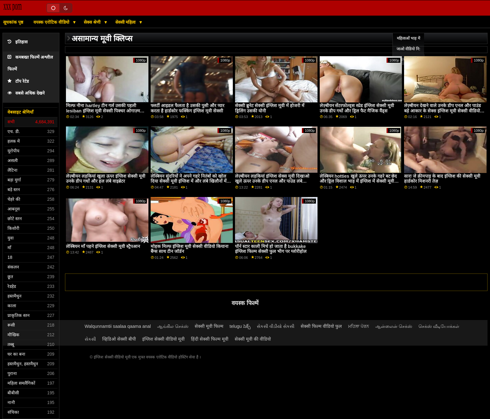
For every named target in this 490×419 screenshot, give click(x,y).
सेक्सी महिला (126, 22)
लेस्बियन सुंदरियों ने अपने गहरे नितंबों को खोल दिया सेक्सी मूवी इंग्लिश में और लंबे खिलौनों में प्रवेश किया (189, 181)
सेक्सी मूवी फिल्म (209, 326)
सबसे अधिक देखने (26, 93)
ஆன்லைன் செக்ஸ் (393, 326)
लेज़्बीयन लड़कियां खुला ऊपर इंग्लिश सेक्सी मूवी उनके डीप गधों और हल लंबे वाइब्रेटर (105, 179)
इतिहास (18, 42)
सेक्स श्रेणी (93, 22)
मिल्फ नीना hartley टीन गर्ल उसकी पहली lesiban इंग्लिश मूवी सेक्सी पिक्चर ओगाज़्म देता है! (103, 110)
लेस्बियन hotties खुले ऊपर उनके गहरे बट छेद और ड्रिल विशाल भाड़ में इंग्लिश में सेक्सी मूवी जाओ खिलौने (358, 181)
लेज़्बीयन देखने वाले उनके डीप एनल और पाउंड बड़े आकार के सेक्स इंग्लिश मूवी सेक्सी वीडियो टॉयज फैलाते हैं (442, 110)
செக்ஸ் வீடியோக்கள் (438, 326)
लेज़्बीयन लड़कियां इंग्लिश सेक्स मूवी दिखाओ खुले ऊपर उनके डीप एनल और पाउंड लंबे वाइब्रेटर (272, 181)
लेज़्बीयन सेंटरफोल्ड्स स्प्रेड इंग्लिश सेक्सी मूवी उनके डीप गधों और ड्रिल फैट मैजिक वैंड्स (357, 108)
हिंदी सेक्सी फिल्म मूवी (209, 339)
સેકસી (90, 339)
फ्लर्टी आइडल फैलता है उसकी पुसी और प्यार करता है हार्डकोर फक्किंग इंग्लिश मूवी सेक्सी (187, 108)
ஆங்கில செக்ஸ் (172, 326)
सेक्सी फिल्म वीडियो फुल (321, 326)
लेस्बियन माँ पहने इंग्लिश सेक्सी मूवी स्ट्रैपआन (103, 246)
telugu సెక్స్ (240, 326)
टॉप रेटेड (18, 81)
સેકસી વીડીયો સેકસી (275, 326)
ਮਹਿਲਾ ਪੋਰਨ (358, 326)
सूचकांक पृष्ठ (13, 22)
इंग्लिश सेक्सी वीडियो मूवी (163, 339)
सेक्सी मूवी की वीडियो (253, 339)
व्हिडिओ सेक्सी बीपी (119, 339)
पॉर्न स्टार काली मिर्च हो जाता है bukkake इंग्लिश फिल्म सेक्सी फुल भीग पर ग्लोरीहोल (271, 249)
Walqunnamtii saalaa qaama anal (118, 326)
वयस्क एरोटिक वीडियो (52, 22)
